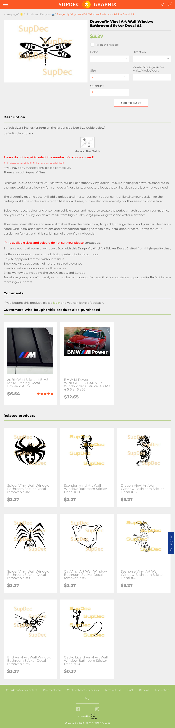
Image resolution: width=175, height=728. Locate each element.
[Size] (109, 77)
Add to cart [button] (131, 103)
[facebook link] (78, 709)
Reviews (144, 690)
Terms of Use (113, 690)
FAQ (130, 690)
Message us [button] (171, 542)
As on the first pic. (104, 45)
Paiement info (52, 690)
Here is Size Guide (87, 151)
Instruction (162, 690)
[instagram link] (97, 709)
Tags (88, 698)
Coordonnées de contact (21, 690)
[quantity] (109, 92)
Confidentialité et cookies (83, 690)
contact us (62, 167)
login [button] (56, 302)
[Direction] (152, 59)
